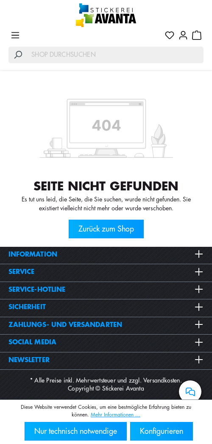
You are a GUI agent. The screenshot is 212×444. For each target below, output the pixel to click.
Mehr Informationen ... (115, 414)
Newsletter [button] (106, 360)
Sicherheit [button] (106, 307)
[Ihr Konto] (183, 35)
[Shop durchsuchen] (116, 55)
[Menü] (15, 35)
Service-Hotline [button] (106, 289)
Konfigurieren (161, 431)
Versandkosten (161, 380)
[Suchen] (18, 55)
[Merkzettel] (169, 35)
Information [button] (106, 254)
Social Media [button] (106, 342)
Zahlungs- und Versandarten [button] (106, 324)
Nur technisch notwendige (75, 431)
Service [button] (106, 271)
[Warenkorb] (197, 35)
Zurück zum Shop (106, 229)
